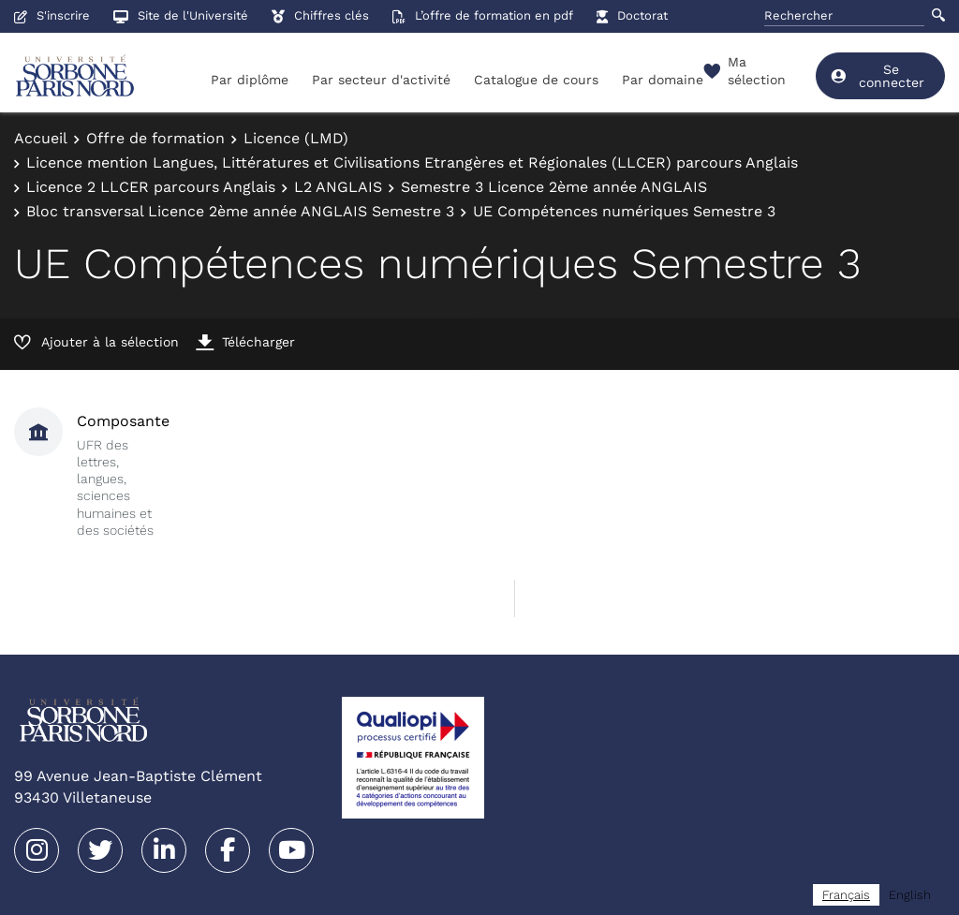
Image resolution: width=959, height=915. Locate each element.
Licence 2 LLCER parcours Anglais (150, 187)
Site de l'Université (180, 15)
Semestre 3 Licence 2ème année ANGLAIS (554, 187)
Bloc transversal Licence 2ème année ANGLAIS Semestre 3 (240, 211)
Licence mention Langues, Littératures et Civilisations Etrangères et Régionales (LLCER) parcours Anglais (412, 162)
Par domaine (662, 79)
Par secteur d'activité (381, 79)
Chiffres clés (320, 15)
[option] (909, 895)
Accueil (40, 138)
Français (846, 895)
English (910, 895)
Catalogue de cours (536, 79)
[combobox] (846, 895)
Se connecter (877, 76)
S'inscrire (52, 15)
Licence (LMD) (295, 138)
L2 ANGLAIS (338, 187)
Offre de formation (155, 138)
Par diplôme (249, 79)
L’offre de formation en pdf (482, 15)
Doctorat (632, 15)
